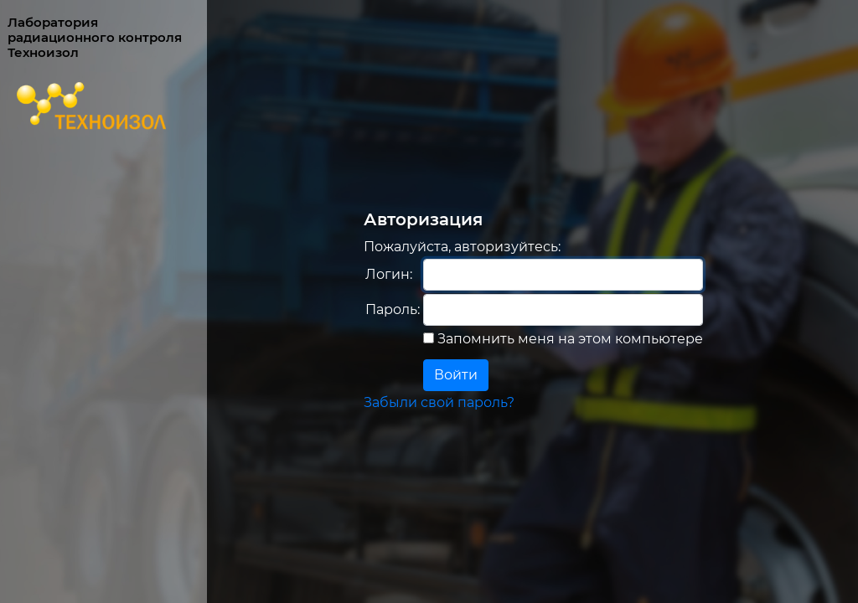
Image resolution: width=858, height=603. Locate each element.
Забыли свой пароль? (439, 402)
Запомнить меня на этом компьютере (568, 339)
